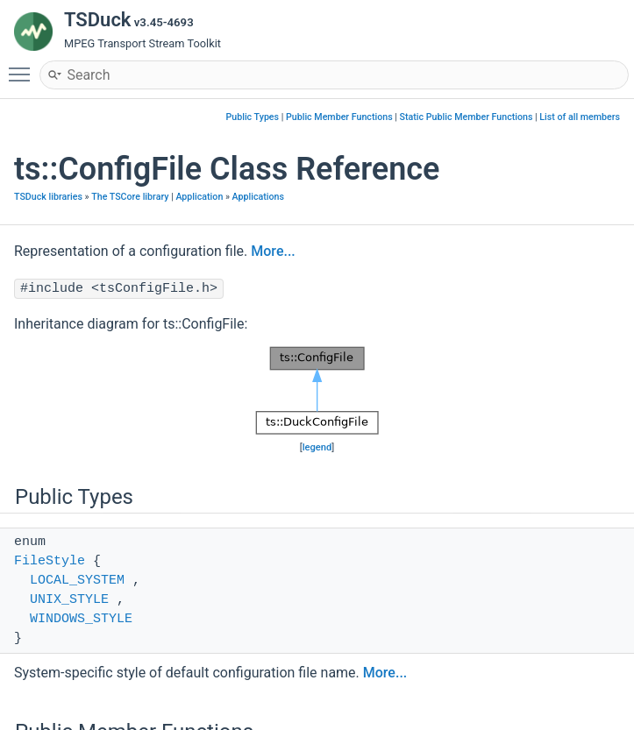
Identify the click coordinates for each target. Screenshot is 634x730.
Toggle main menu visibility (24, 66)
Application (199, 196)
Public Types (252, 117)
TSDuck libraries (48, 196)
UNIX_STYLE (69, 599)
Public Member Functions (339, 117)
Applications (258, 196)
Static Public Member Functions (466, 117)
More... (273, 251)
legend (317, 447)
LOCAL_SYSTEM (77, 580)
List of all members (579, 117)
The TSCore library (129, 196)
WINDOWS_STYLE (81, 619)
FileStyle (49, 561)
